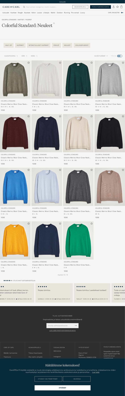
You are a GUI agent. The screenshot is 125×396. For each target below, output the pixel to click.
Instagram (57, 357)
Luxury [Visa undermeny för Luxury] (82, 13)
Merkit (53, 13)
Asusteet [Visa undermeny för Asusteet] (27, 13)
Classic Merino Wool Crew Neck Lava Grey (76, 211)
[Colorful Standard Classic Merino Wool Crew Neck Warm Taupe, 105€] (109, 193)
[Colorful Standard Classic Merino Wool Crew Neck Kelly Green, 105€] (78, 246)
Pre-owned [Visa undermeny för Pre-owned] (75, 13)
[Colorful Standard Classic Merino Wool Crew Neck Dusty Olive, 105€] (15, 85)
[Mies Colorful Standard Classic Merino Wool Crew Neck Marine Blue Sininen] (46, 240)
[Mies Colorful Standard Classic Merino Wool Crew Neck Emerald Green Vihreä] (78, 79)
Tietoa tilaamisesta (35, 353)
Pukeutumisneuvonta (100, 7)
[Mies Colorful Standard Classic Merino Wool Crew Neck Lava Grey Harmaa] (78, 187)
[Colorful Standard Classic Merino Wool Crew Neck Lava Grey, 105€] (78, 193)
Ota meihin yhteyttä (35, 357)
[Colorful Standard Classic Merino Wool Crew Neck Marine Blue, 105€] (46, 246)
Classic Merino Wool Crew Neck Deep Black (108, 158)
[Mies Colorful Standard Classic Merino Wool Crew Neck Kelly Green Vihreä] (78, 240)
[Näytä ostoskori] (121, 7)
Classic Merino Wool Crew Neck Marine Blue (45, 265)
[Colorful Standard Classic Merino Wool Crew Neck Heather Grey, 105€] (109, 85)
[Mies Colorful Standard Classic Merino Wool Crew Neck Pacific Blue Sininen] (15, 187)
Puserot (29, 19)
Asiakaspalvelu (80, 7)
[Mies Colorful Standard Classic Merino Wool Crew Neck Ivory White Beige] (78, 133)
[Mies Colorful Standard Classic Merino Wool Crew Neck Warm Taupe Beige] (109, 187)
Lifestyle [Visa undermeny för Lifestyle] (46, 13)
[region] (62, 293)
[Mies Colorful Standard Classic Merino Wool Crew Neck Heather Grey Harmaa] (109, 79)
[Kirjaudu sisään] (113, 7)
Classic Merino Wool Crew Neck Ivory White (76, 158)
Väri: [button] (24, 56)
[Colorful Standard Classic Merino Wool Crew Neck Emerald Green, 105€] (78, 85)
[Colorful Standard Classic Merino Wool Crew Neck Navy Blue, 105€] (46, 139)
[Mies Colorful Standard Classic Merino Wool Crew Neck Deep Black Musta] (109, 133)
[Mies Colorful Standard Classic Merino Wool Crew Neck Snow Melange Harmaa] (46, 79)
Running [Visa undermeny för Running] (67, 13)
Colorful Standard (9, 19)
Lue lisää (95, 372)
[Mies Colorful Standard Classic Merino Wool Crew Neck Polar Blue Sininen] (46, 187)
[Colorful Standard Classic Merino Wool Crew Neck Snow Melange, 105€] (46, 85)
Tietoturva (7, 357)
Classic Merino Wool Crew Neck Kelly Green (76, 265)
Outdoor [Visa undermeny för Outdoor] (60, 13)
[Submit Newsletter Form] (75, 325)
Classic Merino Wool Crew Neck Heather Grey (108, 104)
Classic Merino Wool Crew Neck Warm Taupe (108, 211)
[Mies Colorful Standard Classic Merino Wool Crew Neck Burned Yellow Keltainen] (15, 240)
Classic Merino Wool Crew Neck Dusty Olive (13, 104)
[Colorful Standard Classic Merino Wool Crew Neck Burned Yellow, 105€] (15, 246)
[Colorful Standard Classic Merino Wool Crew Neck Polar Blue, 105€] (46, 193)
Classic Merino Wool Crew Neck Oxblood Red (13, 158)
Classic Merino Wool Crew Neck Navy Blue (45, 158)
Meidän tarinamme (10, 353)
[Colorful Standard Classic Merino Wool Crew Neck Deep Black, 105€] (109, 139)
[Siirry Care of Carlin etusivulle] (11, 7)
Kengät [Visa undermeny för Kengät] (20, 13)
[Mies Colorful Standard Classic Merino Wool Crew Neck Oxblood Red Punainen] (15, 133)
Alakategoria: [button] (11, 56)
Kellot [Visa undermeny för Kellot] (34, 13)
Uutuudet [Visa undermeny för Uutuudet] (5, 13)
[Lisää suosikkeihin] (28, 63)
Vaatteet (21, 19)
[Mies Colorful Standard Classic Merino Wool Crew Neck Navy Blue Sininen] (46, 133)
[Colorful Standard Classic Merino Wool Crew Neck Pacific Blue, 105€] (15, 193)
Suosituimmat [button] (101, 56)
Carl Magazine (114, 12)
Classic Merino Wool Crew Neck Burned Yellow (13, 265)
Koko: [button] (34, 56)
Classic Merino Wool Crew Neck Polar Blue (45, 211)
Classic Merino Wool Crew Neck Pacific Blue (13, 211)
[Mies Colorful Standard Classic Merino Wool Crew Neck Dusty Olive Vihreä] (15, 79)
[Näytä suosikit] (117, 7)
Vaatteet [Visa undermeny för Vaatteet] (13, 13)
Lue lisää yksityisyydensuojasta (62, 330)
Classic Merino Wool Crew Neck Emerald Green (76, 104)
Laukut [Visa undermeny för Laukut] (39, 13)
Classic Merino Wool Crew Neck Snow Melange (45, 104)
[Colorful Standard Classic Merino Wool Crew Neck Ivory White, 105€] (78, 139)
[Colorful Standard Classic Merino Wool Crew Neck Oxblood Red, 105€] (15, 139)
